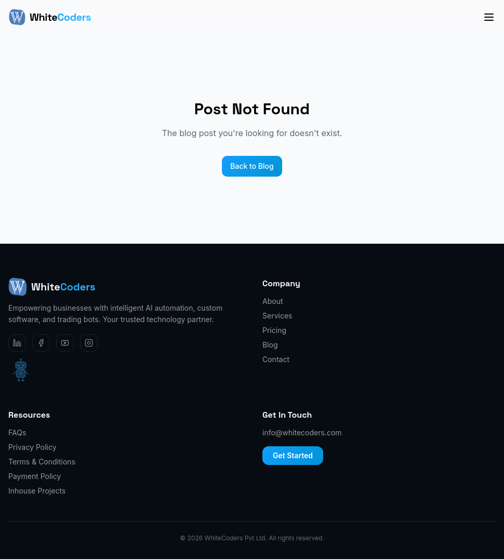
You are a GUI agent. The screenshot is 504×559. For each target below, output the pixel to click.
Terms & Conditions (41, 461)
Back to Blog (251, 166)
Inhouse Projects (36, 490)
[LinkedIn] (17, 343)
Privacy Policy (32, 447)
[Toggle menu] (489, 17)
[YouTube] (65, 343)
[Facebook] (41, 343)
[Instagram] (89, 343)
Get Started (293, 455)
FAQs (17, 432)
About (272, 301)
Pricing (274, 330)
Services (277, 315)
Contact (275, 359)
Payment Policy (34, 476)
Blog (270, 344)
